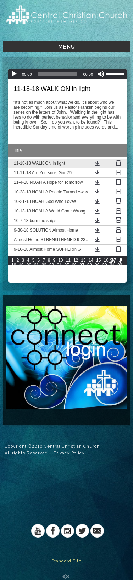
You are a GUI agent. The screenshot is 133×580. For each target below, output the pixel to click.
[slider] (58, 74)
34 (21, 270)
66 (36, 280)
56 (74, 275)
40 (67, 270)
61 (112, 275)
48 (13, 275)
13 (83, 260)
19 (21, 265)
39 (59, 270)
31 (112, 265)
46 (112, 270)
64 (21, 280)
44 (97, 270)
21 (36, 265)
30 (104, 265)
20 (29, 265)
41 (74, 270)
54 (59, 275)
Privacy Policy (69, 452)
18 (13, 265)
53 (51, 275)
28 (89, 265)
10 (60, 260)
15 (98, 260)
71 (74, 280)
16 (106, 260)
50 (29, 275)
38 (51, 270)
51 (36, 275)
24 (59, 265)
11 (68, 260)
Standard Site (66, 560)
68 (51, 280)
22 (43, 265)
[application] (67, 74)
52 (43, 275)
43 (89, 270)
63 (13, 280)
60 (104, 275)
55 (67, 275)
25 (67, 265)
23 (51, 265)
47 (119, 270)
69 (59, 280)
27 (81, 265)
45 (104, 270)
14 (91, 260)
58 (89, 275)
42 (81, 270)
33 (13, 270)
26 (74, 265)
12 (75, 260)
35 (29, 270)
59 (97, 275)
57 (81, 275)
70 (67, 280)
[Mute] (100, 74)
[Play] (14, 74)
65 (29, 280)
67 (43, 280)
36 (36, 270)
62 (119, 275)
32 (119, 265)
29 (97, 265)
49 (21, 275)
